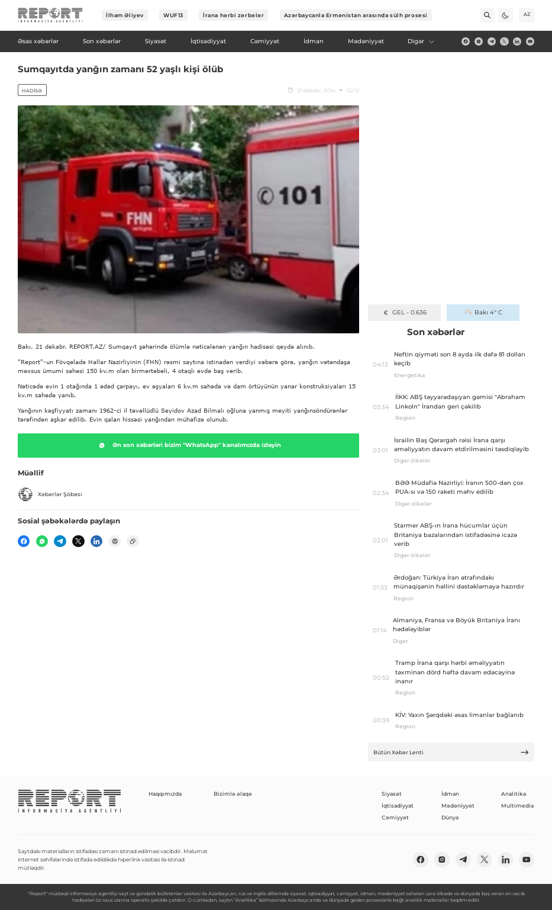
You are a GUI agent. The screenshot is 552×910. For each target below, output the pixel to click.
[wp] (42, 541)
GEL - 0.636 (404, 312)
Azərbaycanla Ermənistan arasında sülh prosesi (356, 15)
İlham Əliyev (125, 15)
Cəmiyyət (395, 817)
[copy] (132, 541)
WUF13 (173, 15)
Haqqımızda (165, 793)
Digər (421, 41)
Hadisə (32, 91)
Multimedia (517, 805)
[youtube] (530, 41)
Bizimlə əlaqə (233, 793)
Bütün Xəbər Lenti (451, 752)
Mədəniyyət (457, 805)
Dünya (450, 817)
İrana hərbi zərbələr (233, 15)
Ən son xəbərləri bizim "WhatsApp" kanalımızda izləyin (188, 445)
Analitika (513, 793)
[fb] (465, 41)
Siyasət (392, 793)
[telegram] (492, 41)
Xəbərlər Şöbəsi (50, 494)
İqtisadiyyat (398, 805)
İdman (450, 793)
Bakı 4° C (483, 312)
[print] (115, 541)
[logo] (50, 15)
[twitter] (504, 41)
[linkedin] (517, 41)
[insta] (478, 41)
